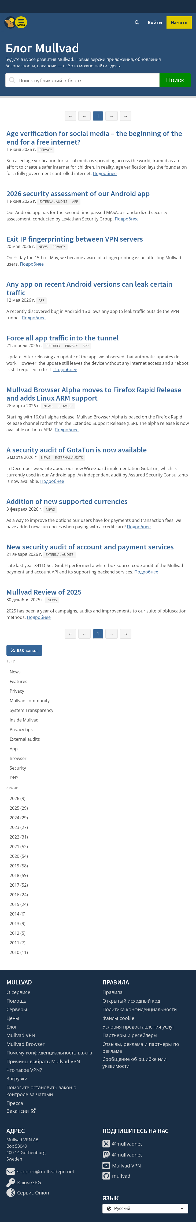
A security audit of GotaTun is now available (76, 450)
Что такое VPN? (24, 1070)
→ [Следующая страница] (111, 116)
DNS (14, 778)
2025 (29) (19, 808)
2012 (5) (17, 933)
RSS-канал (24, 650)
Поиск (175, 80)
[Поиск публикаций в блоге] (82, 80)
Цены (12, 1018)
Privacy (45, 150)
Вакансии (21, 1111)
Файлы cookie (118, 1018)
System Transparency (31, 710)
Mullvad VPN (20, 1035)
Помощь (16, 1001)
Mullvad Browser (25, 1044)
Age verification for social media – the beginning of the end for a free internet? (94, 138)
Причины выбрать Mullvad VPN (43, 1061)
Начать (179, 22)
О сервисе (18, 992)
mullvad (116, 1175)
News (43, 247)
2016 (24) (19, 895)
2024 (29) (19, 818)
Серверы (16, 1009)
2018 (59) (19, 875)
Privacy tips (21, 729)
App (75, 201)
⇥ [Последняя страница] (125, 116)
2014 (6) (17, 914)
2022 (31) (19, 837)
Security (53, 346)
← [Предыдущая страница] (84, 116)
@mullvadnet (122, 1143)
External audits (53, 201)
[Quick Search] (137, 22)
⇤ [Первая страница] (70, 116)
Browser (64, 406)
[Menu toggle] (21, 22)
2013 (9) (17, 923)
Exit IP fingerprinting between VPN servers (74, 239)
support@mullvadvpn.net (40, 1171)
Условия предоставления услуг (138, 1026)
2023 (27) (19, 827)
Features (18, 681)
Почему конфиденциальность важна (49, 1052)
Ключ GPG (23, 1182)
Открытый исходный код (131, 1001)
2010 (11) (19, 952)
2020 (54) (19, 856)
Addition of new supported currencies (67, 501)
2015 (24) (19, 904)
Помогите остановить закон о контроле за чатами (41, 1090)
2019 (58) (19, 866)
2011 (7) (17, 943)
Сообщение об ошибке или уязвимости (134, 1062)
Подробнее (105, 173)
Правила (112, 992)
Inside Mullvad (24, 720)
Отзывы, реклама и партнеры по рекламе (140, 1047)
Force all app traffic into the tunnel (62, 338)
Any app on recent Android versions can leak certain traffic (89, 288)
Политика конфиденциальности (139, 1009)
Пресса (14, 1103)
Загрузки (16, 1078)
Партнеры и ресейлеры (129, 1035)
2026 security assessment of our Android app (78, 193)
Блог (11, 1026)
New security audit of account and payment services (90, 547)
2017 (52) (19, 885)
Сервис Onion (27, 1192)
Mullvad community (30, 701)
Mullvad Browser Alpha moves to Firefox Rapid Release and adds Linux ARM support (93, 394)
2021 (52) (19, 846)
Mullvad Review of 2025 (44, 592)
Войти (155, 22)
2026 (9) (17, 798)
